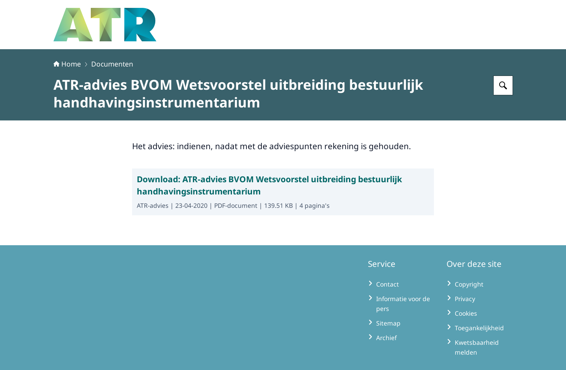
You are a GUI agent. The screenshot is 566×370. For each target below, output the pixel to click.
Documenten (112, 63)
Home (67, 63)
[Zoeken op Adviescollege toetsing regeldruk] (503, 85)
